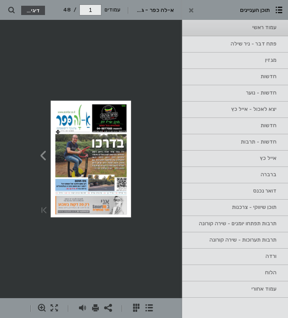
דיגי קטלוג (30, 10)
